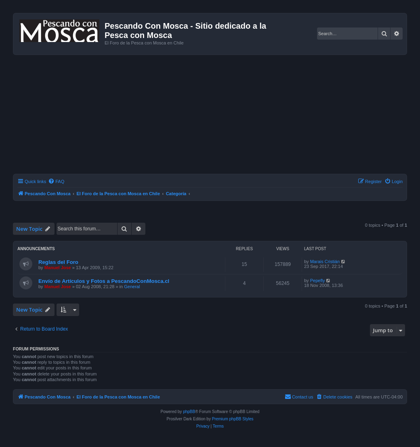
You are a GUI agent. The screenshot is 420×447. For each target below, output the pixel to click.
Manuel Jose (57, 267)
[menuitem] (56, 181)
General (132, 286)
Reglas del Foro (58, 262)
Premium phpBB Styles (233, 419)
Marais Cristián (325, 261)
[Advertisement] (216, 115)
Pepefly (317, 280)
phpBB (189, 411)
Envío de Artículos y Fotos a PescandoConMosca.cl (103, 281)
